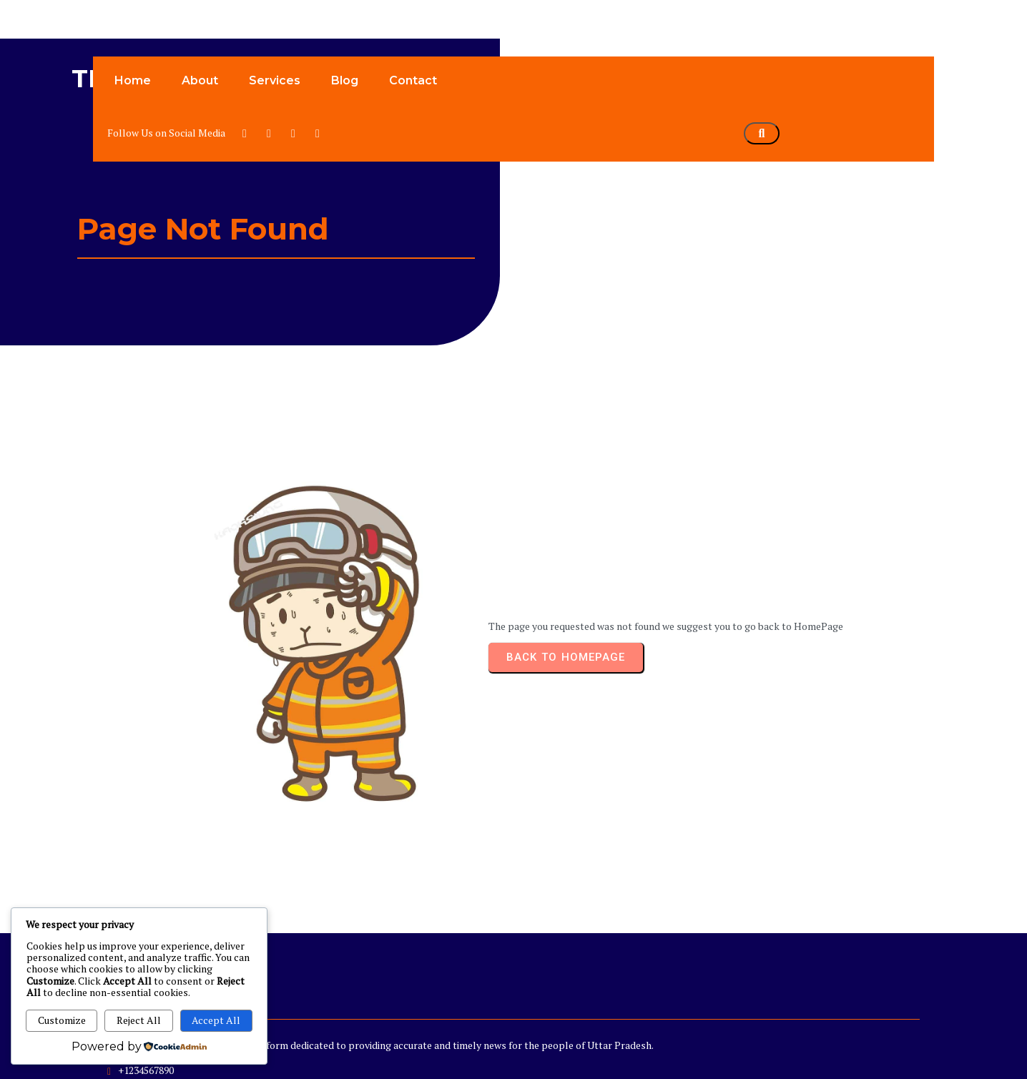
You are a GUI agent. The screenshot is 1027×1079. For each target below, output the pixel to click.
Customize (62, 1020)
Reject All (139, 1020)
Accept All (216, 1020)
